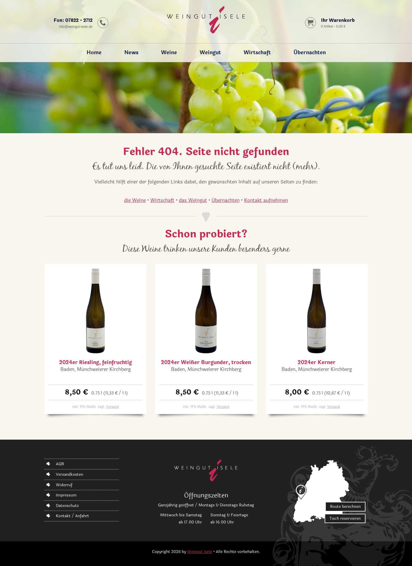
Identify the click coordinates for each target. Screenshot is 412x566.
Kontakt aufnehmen (266, 200)
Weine (169, 53)
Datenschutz (67, 506)
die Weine (135, 200)
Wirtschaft (257, 53)
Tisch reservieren (345, 518)
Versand (112, 406)
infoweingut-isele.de (75, 26)
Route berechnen (345, 507)
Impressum (66, 495)
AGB (60, 464)
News (131, 53)
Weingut (210, 53)
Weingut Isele (199, 552)
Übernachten (309, 53)
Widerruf (64, 485)
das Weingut (193, 200)
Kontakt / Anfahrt (72, 516)
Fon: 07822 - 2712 (73, 20)
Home (94, 53)
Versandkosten (69, 474)
